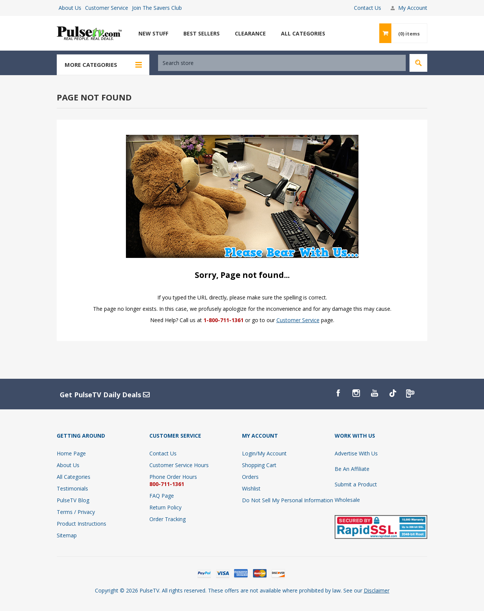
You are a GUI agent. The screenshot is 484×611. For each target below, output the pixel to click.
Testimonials (72, 488)
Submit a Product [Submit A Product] (356, 484)
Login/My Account (264, 453)
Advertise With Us (356, 453)
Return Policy (165, 507)
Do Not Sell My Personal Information (287, 500)
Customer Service (106, 7)
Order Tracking (167, 519)
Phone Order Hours (173, 476)
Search (418, 63)
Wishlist (251, 488)
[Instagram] (356, 393)
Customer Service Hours (179, 465)
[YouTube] (374, 393)
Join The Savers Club (157, 7)
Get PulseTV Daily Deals (105, 394)
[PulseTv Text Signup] (411, 393)
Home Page (71, 453)
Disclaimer (376, 590)
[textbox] (282, 63)
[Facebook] (338, 393)
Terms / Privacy (76, 511)
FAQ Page (161, 495)
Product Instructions (81, 523)
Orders (250, 476)
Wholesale (347, 499)
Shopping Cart (259, 465)
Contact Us (367, 7)
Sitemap (67, 535)
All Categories (73, 476)
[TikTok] (392, 393)
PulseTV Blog (73, 500)
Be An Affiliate (352, 468)
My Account (412, 7)
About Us (70, 7)
